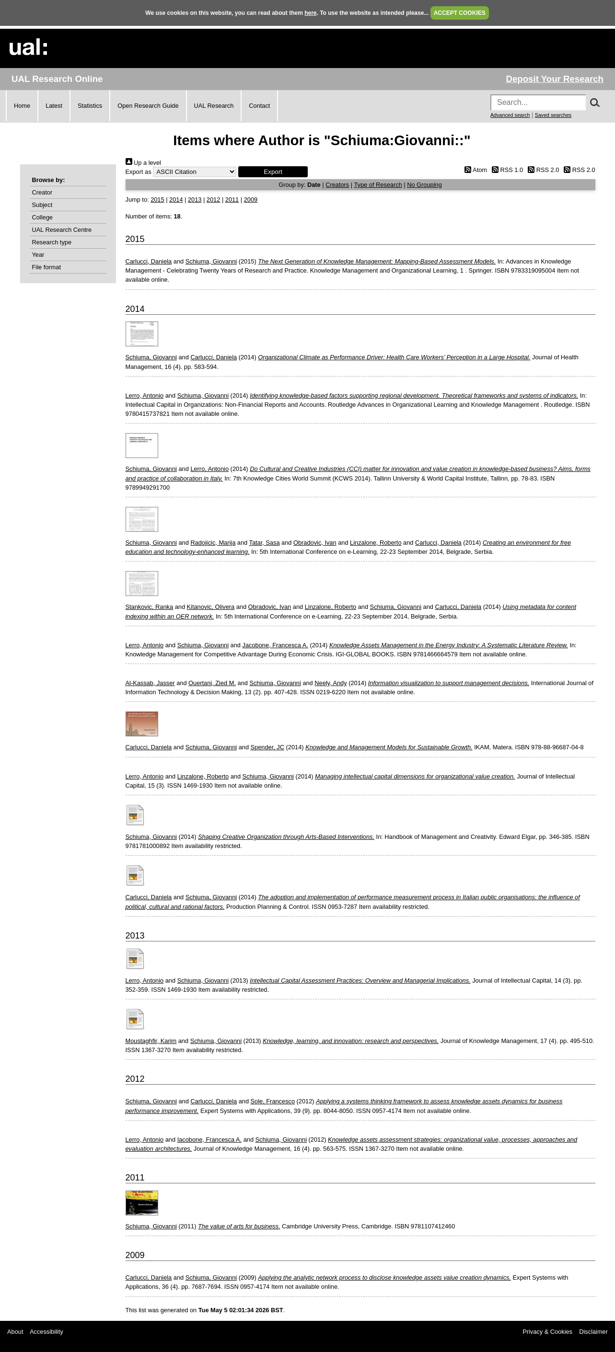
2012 (213, 199)
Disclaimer (593, 1331)
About (15, 1331)
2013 (194, 199)
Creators (337, 184)
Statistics (90, 105)
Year (38, 254)
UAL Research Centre (62, 229)
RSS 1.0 (506, 169)
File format (46, 267)
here (310, 13)
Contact (259, 105)
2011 (232, 199)
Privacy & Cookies (547, 1331)
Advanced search (510, 115)
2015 (157, 199)
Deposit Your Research (554, 79)
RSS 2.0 (542, 169)
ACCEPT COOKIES (460, 13)
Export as (138, 171)
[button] (273, 171)
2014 (176, 199)
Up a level (143, 162)
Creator (42, 192)
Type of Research (378, 184)
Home (22, 105)
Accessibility (46, 1331)
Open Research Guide (147, 105)
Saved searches (553, 115)
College (42, 217)
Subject (42, 204)
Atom (474, 169)
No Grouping (424, 184)
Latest (54, 105)
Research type (52, 242)
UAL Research (214, 105)
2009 (250, 199)
